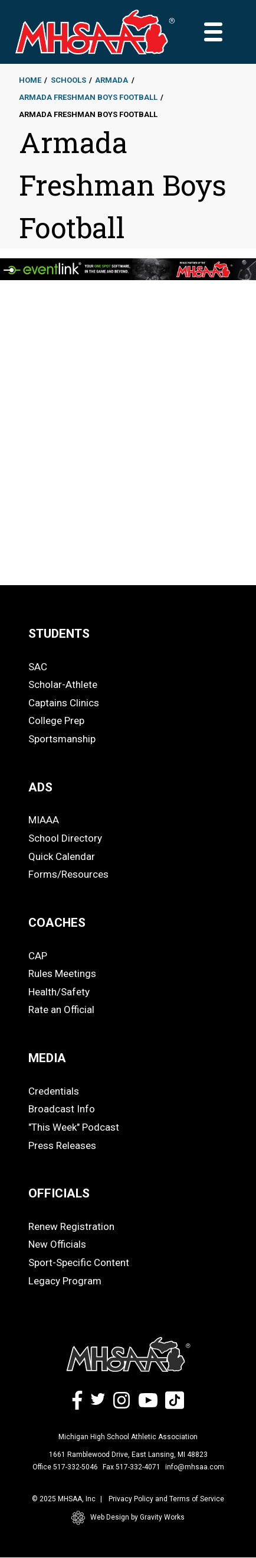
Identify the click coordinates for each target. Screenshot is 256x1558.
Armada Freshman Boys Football (88, 97)
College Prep (56, 720)
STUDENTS (59, 634)
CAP (37, 956)
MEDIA (47, 1058)
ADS (40, 787)
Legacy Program (64, 1281)
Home (30, 80)
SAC (37, 667)
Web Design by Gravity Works (128, 1518)
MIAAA (43, 820)
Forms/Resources (68, 874)
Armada (111, 80)
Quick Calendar (61, 856)
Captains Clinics (63, 703)
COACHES (57, 923)
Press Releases (62, 1145)
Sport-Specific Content (78, 1262)
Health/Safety (59, 992)
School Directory (65, 838)
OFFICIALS (59, 1193)
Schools (68, 80)
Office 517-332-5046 (65, 1467)
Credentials (53, 1091)
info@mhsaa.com (194, 1467)
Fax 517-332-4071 (131, 1467)
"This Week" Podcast (73, 1127)
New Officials (57, 1244)
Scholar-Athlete (62, 684)
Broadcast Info (61, 1109)
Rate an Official (61, 1009)
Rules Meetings (62, 973)
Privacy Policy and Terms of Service (166, 1499)
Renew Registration (71, 1226)
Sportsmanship (62, 739)
